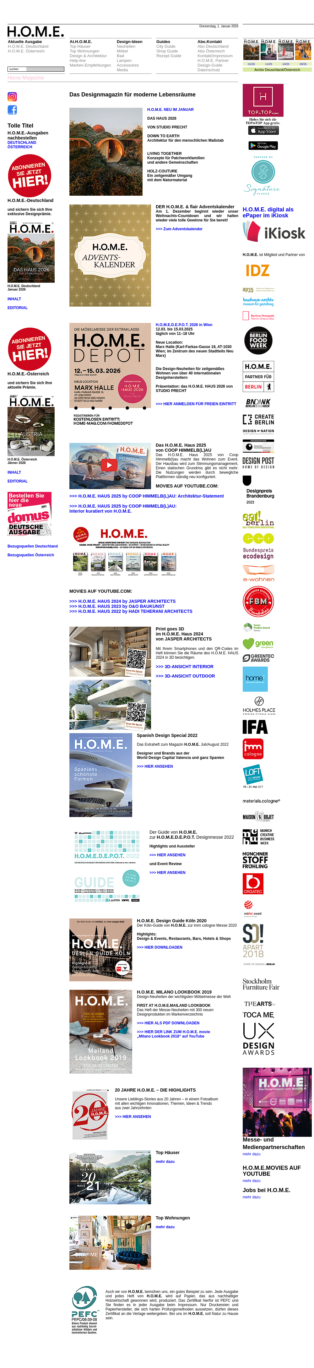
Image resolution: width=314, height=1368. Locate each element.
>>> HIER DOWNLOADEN (159, 947)
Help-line (78, 60)
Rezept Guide (168, 55)
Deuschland (274, 70)
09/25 (303, 64)
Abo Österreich (211, 51)
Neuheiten (126, 46)
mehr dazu (252, 1154)
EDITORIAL (18, 308)
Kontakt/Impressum (215, 55)
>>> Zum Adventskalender (179, 229)
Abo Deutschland (213, 46)
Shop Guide (167, 51)
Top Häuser (80, 46)
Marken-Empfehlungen (90, 65)
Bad (120, 55)
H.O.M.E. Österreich (26, 51)
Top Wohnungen (84, 51)
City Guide (166, 46)
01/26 (251, 64)
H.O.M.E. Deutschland (28, 46)
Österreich (292, 70)
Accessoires (128, 65)
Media (122, 70)
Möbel (122, 51)
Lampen (124, 60)
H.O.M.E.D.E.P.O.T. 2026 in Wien (184, 325)
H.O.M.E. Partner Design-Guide (213, 63)
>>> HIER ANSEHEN (155, 766)
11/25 (268, 64)
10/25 (286, 64)
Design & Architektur (88, 55)
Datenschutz (209, 70)
